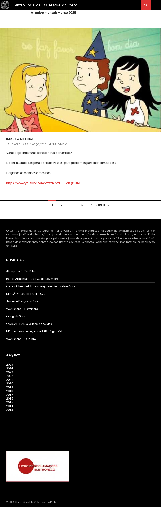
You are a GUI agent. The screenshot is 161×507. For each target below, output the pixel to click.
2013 (9, 409)
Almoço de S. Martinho (21, 271)
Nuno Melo (59, 144)
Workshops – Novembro (22, 308)
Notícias (26, 138)
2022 (9, 376)
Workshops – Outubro (21, 339)
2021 (9, 379)
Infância (12, 138)
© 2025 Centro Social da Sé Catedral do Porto (31, 501)
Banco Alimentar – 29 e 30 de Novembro (32, 278)
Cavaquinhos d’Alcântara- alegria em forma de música (40, 286)
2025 (9, 364)
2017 (9, 394)
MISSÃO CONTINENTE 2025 (25, 293)
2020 (9, 383)
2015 (9, 402)
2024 (9, 368)
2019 (9, 387)
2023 (9, 372)
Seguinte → (100, 205)
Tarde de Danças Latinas (22, 301)
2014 (9, 406)
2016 (9, 398)
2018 (9, 391)
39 (81, 205)
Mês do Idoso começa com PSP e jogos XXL (34, 331)
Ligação (15, 144)
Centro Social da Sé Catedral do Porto (45, 5)
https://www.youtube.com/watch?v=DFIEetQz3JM (43, 183)
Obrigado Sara (15, 316)
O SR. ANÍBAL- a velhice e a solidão (29, 324)
